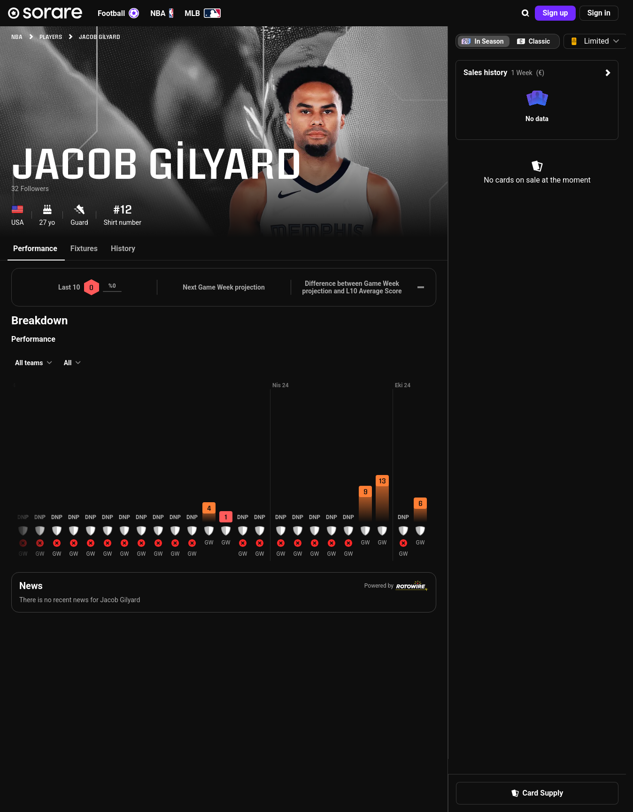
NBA (161, 13)
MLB (203, 13)
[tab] (533, 41)
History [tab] (123, 248)
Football (118, 13)
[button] (525, 13)
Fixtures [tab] (84, 248)
